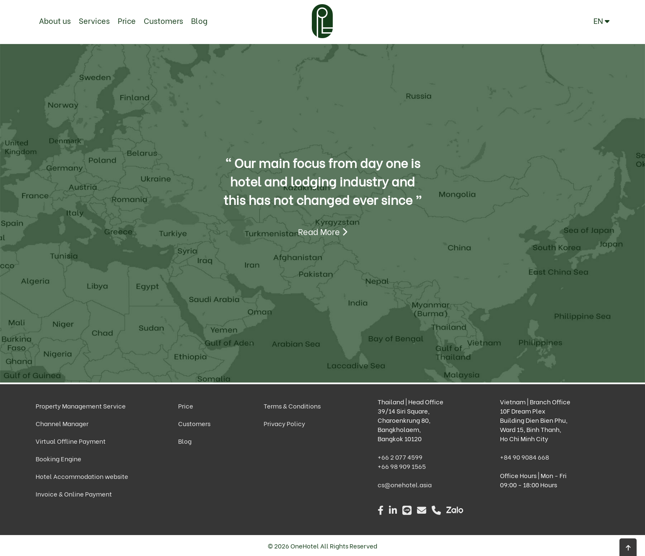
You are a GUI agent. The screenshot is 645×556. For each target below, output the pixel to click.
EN (601, 20)
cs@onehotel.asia (405, 484)
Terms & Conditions (292, 405)
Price (127, 20)
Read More (322, 231)
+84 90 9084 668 (524, 456)
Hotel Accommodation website (82, 476)
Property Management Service (81, 405)
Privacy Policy (284, 423)
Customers (163, 20)
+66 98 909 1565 (402, 466)
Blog (199, 20)
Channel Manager (62, 423)
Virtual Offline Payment (71, 440)
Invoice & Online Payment (74, 493)
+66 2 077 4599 (400, 456)
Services (94, 20)
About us (55, 20)
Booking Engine (58, 458)
